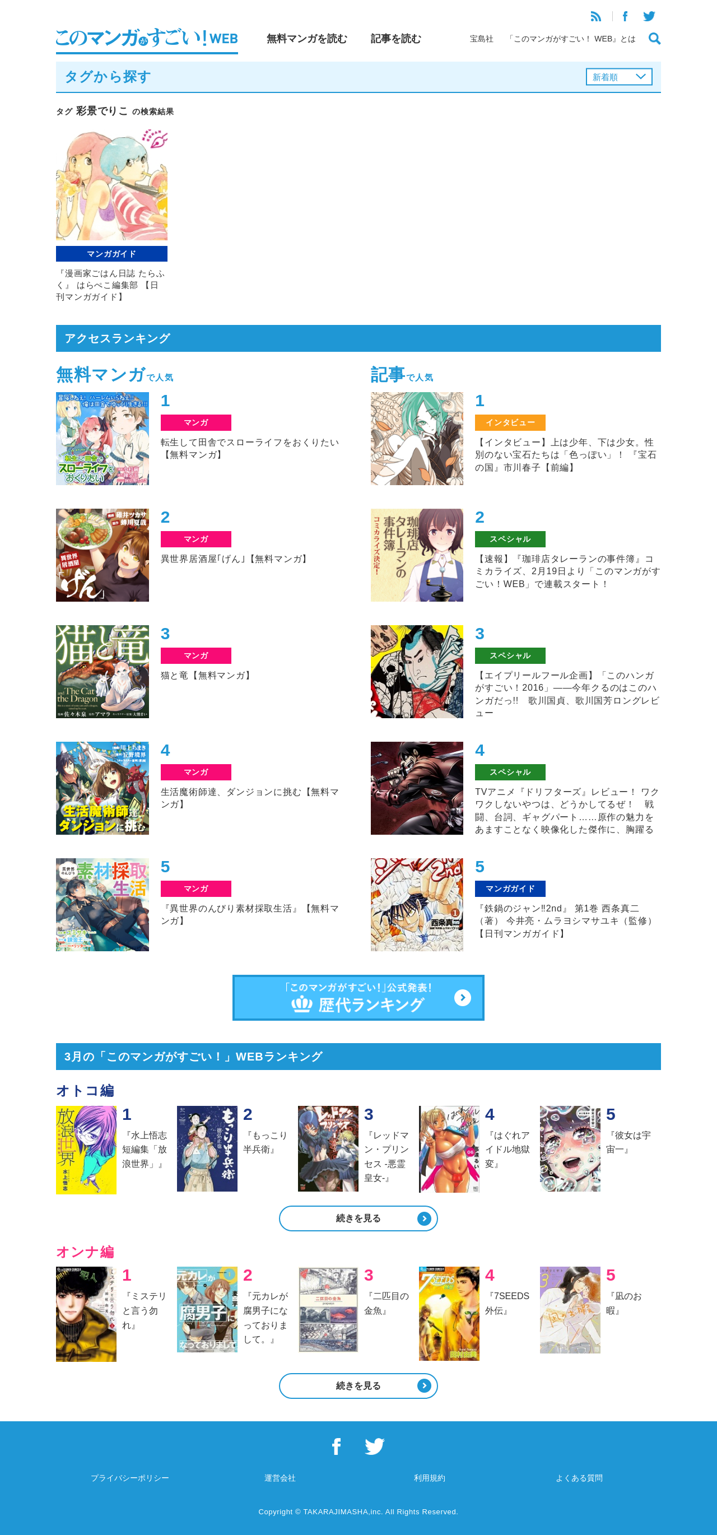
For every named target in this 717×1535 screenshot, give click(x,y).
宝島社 (481, 38)
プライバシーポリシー (130, 1477)
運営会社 (280, 1477)
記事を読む (396, 38)
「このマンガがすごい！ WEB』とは (571, 38)
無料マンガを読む (307, 38)
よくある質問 (579, 1477)
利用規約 (429, 1477)
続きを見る (358, 1218)
